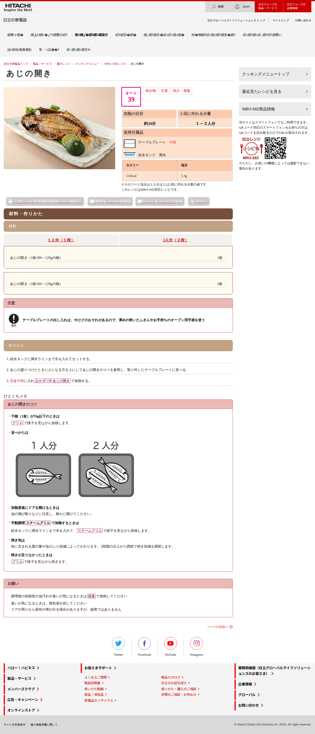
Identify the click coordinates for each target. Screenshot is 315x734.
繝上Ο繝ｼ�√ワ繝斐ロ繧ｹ (49, 35)
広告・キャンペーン (22, 700)
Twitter (118, 646)
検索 (217, 6)
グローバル (246, 695)
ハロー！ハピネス (21, 668)
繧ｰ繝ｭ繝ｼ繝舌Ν (78, 49)
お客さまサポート (98, 668)
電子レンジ (63, 64)
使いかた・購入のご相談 (178, 689)
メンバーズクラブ (21, 689)
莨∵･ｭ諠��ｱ (49, 49)
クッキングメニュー (87, 64)
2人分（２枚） (176, 240)
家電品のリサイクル (98, 700)
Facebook (144, 646)
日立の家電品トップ (16, 64)
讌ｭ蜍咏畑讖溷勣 (19, 49)
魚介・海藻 (181, 91)
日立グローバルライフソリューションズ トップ (236, 20)
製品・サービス (42, 64)
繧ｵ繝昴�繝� (125, 35)
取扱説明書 (92, 683)
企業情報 (245, 684)
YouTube (170, 646)
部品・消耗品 (94, 695)
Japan (242, 6)
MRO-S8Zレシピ (115, 64)
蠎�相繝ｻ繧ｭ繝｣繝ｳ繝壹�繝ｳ (214, 35)
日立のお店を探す (174, 683)
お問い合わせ (303, 20)
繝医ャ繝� (15, 35)
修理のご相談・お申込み (178, 695)
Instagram (196, 646)
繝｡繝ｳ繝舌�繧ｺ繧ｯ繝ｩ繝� (164, 35)
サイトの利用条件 (14, 724)
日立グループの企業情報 (296, 6)
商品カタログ (170, 677)
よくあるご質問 (95, 677)
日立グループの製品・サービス (267, 6)
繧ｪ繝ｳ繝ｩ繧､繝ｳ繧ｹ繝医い (262, 35)
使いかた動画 (94, 689)
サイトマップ (281, 20)
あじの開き (29, 73)
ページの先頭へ (217, 627)
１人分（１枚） (61, 240)
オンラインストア (21, 710)
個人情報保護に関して (44, 724)
